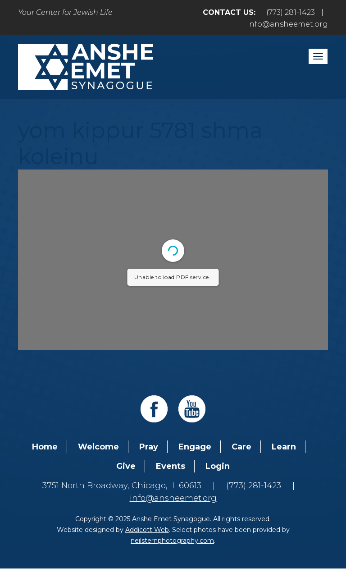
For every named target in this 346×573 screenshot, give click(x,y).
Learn (284, 447)
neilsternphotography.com (172, 540)
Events (170, 466)
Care (241, 447)
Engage (194, 447)
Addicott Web (147, 530)
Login (217, 466)
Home (45, 447)
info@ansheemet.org (287, 24)
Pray (148, 447)
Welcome (98, 447)
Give (126, 466)
